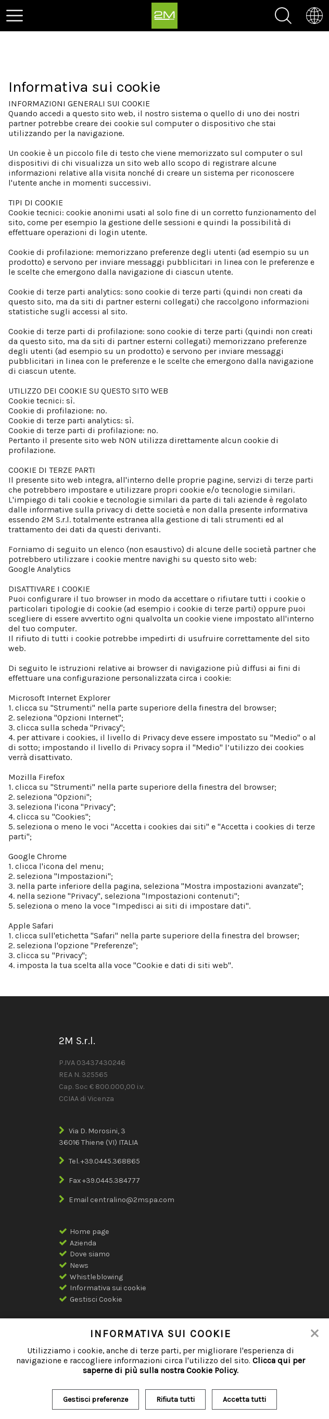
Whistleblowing (96, 1277)
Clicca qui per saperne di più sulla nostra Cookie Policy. (194, 1365)
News (79, 1265)
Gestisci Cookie (96, 1299)
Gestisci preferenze (95, 1399)
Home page (89, 1231)
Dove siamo (90, 1254)
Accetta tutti (244, 1399)
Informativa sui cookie (108, 1287)
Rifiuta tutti (175, 1399)
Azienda (83, 1243)
